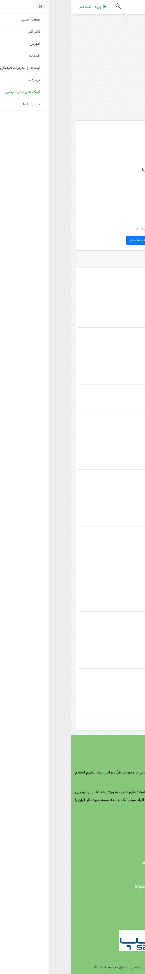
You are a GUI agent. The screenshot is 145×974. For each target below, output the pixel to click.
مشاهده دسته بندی (72, 240)
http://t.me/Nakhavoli (111, 899)
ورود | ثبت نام (21, 7)
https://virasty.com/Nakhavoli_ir (99, 863)
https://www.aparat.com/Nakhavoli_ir (97, 887)
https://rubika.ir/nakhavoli (108, 875)
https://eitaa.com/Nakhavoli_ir (108, 851)
